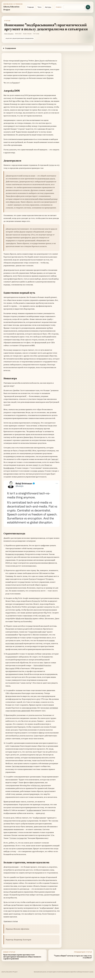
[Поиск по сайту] (74, 7)
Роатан (32, 579)
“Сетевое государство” (18, 838)
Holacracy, (36, 785)
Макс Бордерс (9, 34)
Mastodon (28, 618)
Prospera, (50, 579)
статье (51, 165)
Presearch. (36, 601)
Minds (18, 618)
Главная (30, 7)
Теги (39, 7)
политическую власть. (46, 178)
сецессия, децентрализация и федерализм (19, 38)
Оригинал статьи (11, 921)
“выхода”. (55, 459)
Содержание (10, 48)
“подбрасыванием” (34, 810)
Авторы (48, 7)
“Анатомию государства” (30, 63)
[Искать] (88, 7)
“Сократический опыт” (37, 632)
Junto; (43, 615)
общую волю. (14, 202)
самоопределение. (29, 708)
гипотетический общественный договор (41, 199)
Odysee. (8, 607)
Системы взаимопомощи (22, 766)
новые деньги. (38, 471)
